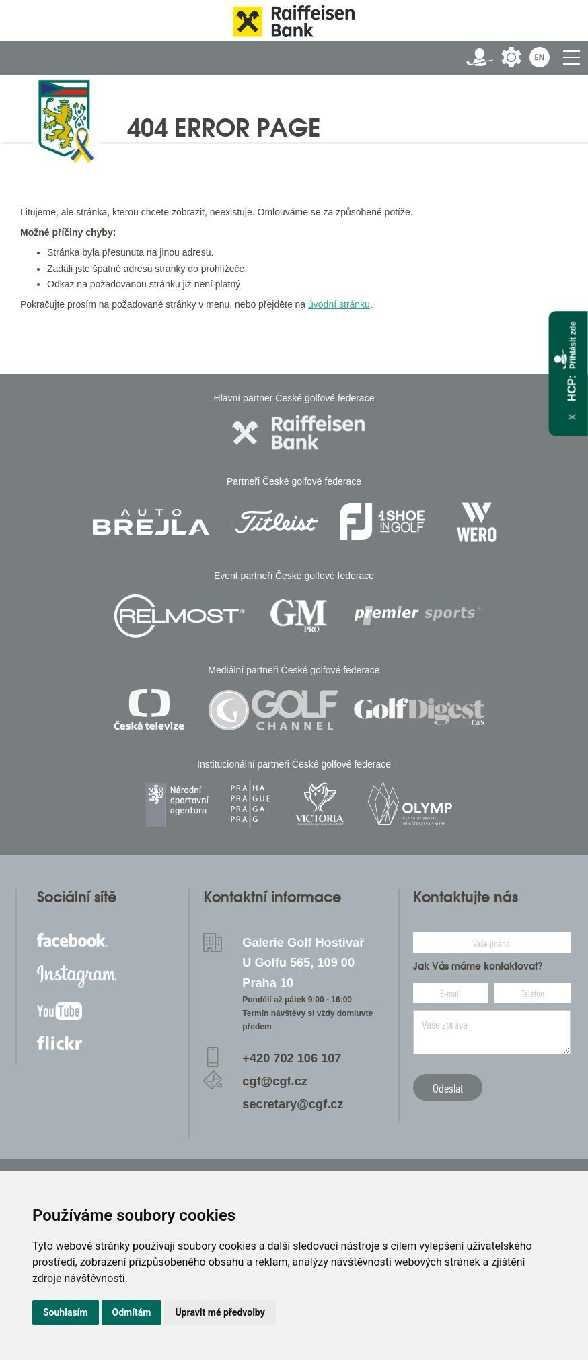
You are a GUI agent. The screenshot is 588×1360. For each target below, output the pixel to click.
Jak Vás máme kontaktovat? (478, 966)
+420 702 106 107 (291, 1058)
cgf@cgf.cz (274, 1081)
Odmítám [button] (131, 1312)
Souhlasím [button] (65, 1312)
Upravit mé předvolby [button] (219, 1312)
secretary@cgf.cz (292, 1104)
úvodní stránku (339, 304)
